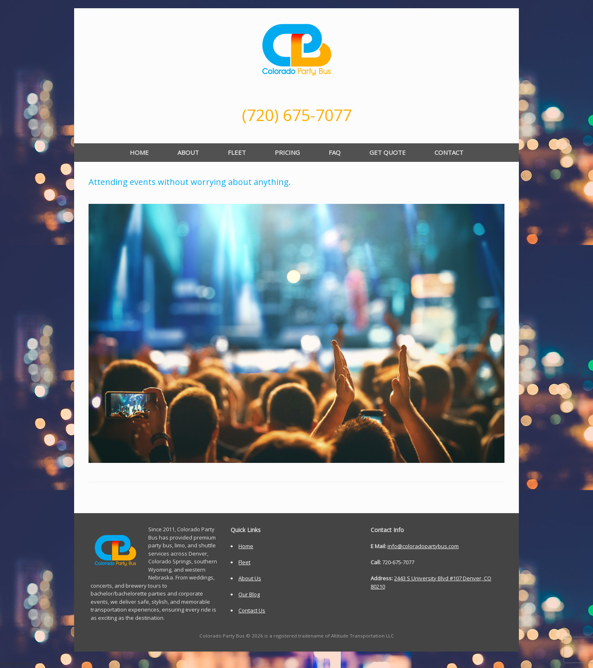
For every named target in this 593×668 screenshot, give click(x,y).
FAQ (335, 152)
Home (245, 546)
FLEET (237, 152)
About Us (249, 578)
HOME (139, 152)
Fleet (244, 562)
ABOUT (188, 152)
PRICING (287, 152)
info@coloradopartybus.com (423, 546)
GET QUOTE (387, 152)
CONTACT (448, 152)
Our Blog (249, 594)
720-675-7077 (398, 562)
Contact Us (251, 610)
